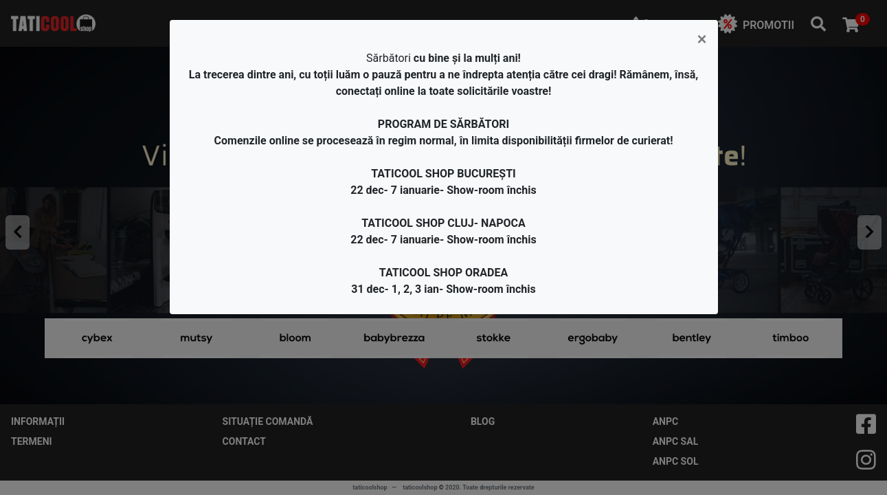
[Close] (701, 39)
